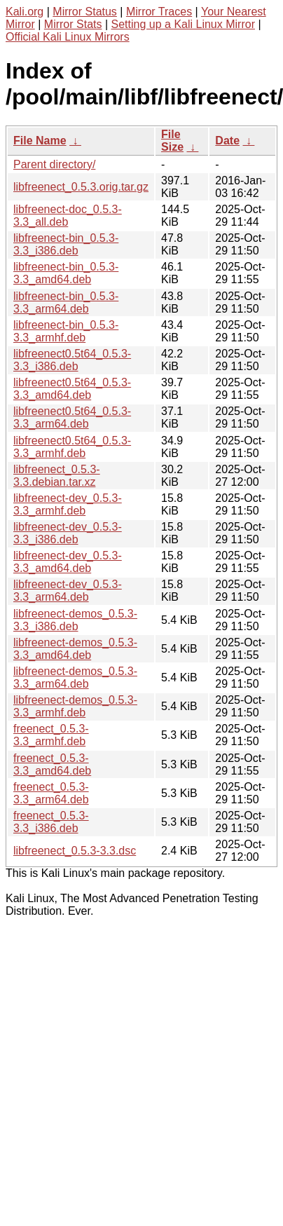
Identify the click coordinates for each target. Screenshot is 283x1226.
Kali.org (24, 12)
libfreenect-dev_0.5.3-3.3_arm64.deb (67, 590)
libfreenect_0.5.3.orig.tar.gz (81, 187)
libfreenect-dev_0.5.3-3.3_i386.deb (67, 533)
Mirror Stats (73, 24)
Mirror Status (85, 12)
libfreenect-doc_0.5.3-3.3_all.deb (67, 215)
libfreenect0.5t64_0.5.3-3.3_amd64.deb (72, 388)
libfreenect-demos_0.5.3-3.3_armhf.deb (75, 706)
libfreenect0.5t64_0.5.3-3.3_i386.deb (72, 360)
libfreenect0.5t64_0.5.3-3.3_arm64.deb (72, 417)
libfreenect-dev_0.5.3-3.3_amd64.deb (67, 562)
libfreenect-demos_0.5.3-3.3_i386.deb (75, 620)
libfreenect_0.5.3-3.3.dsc (74, 851)
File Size (172, 140)
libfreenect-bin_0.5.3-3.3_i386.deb (65, 244)
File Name (40, 141)
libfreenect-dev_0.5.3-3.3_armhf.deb (67, 504)
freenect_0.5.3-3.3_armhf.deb (51, 735)
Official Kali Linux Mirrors (68, 37)
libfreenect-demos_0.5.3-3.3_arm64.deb (75, 677)
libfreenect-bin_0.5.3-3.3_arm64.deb (65, 302)
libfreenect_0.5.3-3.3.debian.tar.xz (56, 475)
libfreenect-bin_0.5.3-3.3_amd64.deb (65, 273)
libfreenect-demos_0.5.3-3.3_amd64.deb (75, 648)
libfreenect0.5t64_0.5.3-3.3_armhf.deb (72, 447)
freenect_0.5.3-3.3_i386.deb (51, 822)
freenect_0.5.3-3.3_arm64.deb (51, 793)
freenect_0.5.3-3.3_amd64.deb (52, 764)
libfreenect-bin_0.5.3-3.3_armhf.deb (65, 331)
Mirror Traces (159, 12)
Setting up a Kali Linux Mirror (183, 24)
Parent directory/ (54, 164)
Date (227, 141)
